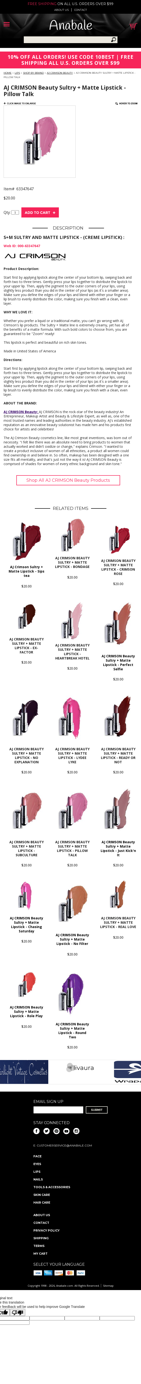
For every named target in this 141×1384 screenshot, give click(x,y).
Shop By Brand (33, 72)
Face (37, 1156)
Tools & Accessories (51, 1187)
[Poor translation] (17, 1312)
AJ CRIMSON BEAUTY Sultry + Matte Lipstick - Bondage (72, 562)
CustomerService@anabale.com (64, 1145)
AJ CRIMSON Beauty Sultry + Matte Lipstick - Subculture (26, 848)
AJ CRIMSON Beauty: (21, 411)
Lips (17, 72)
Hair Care (41, 1202)
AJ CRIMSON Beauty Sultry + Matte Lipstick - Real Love (118, 922)
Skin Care (41, 1195)
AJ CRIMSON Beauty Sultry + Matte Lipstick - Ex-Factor (26, 645)
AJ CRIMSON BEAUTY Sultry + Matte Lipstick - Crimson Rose (118, 567)
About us (61, 10)
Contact (80, 10)
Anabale (70, 26)
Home (8, 72)
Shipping (41, 1238)
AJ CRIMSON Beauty (60, 72)
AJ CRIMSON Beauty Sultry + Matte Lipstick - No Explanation (26, 755)
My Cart (40, 1253)
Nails (38, 1179)
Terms (38, 1246)
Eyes (37, 1164)
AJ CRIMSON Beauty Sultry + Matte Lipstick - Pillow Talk (72, 848)
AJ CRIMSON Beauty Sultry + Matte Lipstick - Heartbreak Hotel (72, 651)
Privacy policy (46, 1230)
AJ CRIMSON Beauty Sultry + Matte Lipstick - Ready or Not (118, 755)
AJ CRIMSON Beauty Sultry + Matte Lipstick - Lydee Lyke (72, 755)
